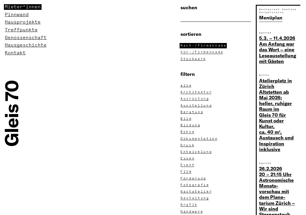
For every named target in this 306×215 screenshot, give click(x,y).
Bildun (190, 125)
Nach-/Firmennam (203, 45)
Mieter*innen (23, 7)
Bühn (187, 132)
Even (187, 165)
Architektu (196, 92)
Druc (187, 145)
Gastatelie (196, 191)
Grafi (189, 205)
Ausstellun (196, 105)
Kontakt (15, 53)
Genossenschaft (26, 38)
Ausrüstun (194, 99)
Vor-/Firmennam (202, 52)
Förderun (193, 178)
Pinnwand (17, 15)
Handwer (192, 211)
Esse (187, 158)
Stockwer (193, 59)
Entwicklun (196, 152)
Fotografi (194, 185)
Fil (186, 171)
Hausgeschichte (26, 45)
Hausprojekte (23, 22)
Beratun (192, 112)
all (186, 85)
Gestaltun (194, 198)
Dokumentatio (199, 139)
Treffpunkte (21, 30)
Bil (186, 119)
